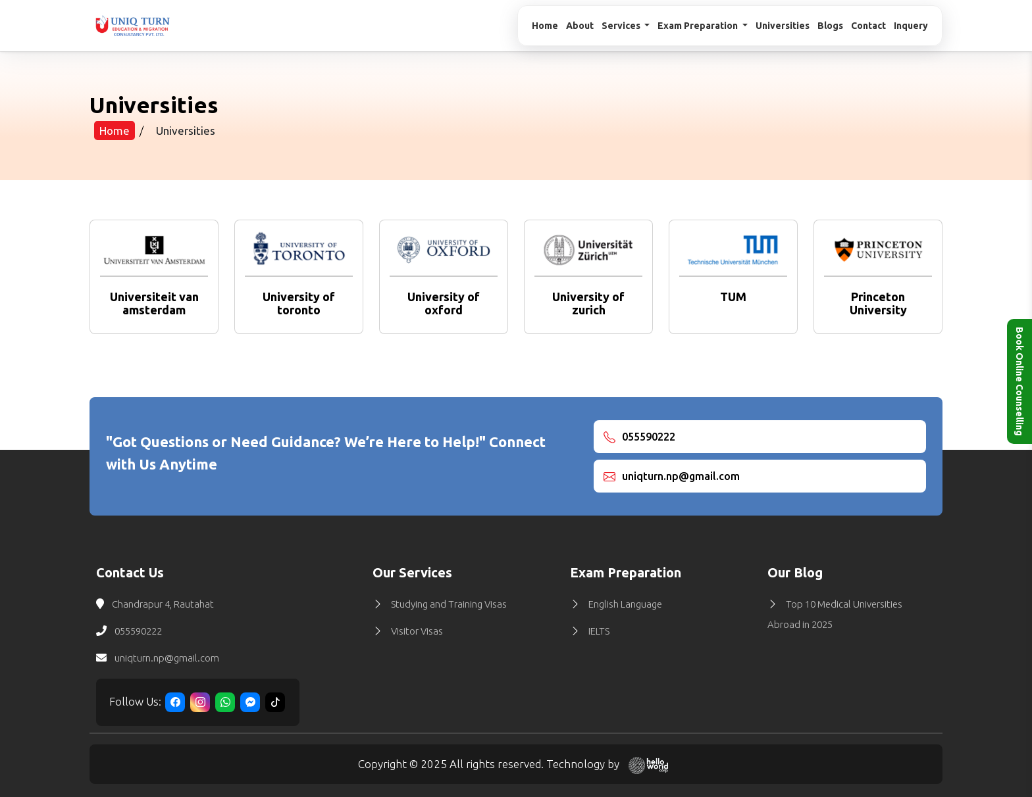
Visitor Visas (417, 631)
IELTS (598, 631)
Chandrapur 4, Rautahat (163, 604)
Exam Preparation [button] (699, 25)
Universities (783, 25)
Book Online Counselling (1019, 381)
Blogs (830, 25)
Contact (868, 25)
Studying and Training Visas (449, 604)
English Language (625, 604)
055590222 (138, 631)
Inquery (911, 25)
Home (545, 25)
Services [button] (622, 25)
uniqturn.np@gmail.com (167, 658)
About (580, 25)
